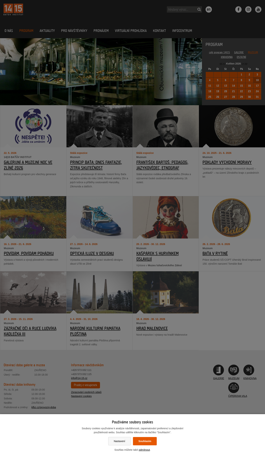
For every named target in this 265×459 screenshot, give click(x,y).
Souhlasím (145, 441)
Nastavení (119, 441)
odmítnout (144, 449)
